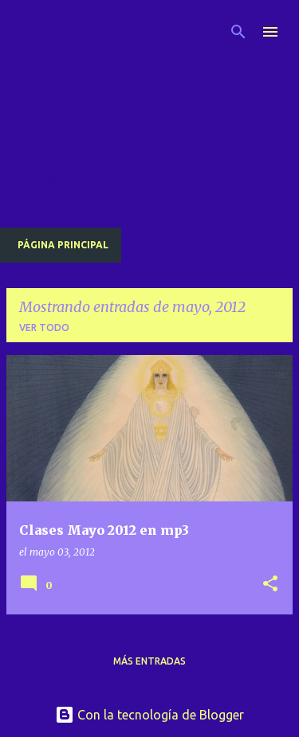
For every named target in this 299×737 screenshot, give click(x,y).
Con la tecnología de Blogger (149, 715)
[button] (270, 584)
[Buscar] (238, 32)
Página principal (63, 245)
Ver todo (44, 327)
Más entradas (149, 661)
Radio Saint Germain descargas (94, 66)
